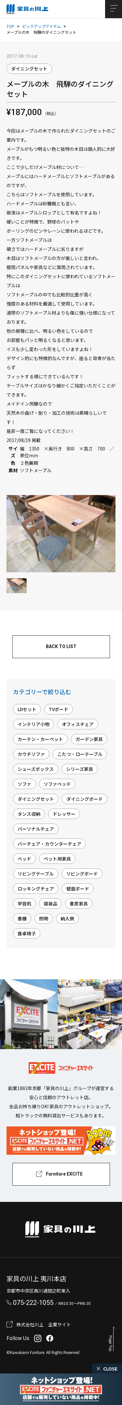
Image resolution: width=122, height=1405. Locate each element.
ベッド (24, 858)
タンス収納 (29, 814)
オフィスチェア (78, 724)
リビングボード (82, 873)
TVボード (58, 709)
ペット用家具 (57, 858)
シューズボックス (36, 769)
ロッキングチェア (36, 888)
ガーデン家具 (89, 739)
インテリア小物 (33, 724)
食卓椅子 (27, 933)
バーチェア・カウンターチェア (49, 843)
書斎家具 (79, 903)
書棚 (22, 918)
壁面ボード (77, 888)
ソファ (24, 784)
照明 (43, 918)
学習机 (24, 903)
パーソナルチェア (36, 829)
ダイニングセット (29, 68)
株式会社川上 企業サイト (43, 1324)
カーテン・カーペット (40, 739)
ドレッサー (64, 814)
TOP (10, 26)
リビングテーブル (36, 873)
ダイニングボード (84, 799)
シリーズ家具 (79, 769)
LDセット (27, 709)
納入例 (67, 918)
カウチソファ (31, 754)
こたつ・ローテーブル (79, 754)
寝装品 (50, 903)
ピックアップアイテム (41, 26)
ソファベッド (57, 784)
